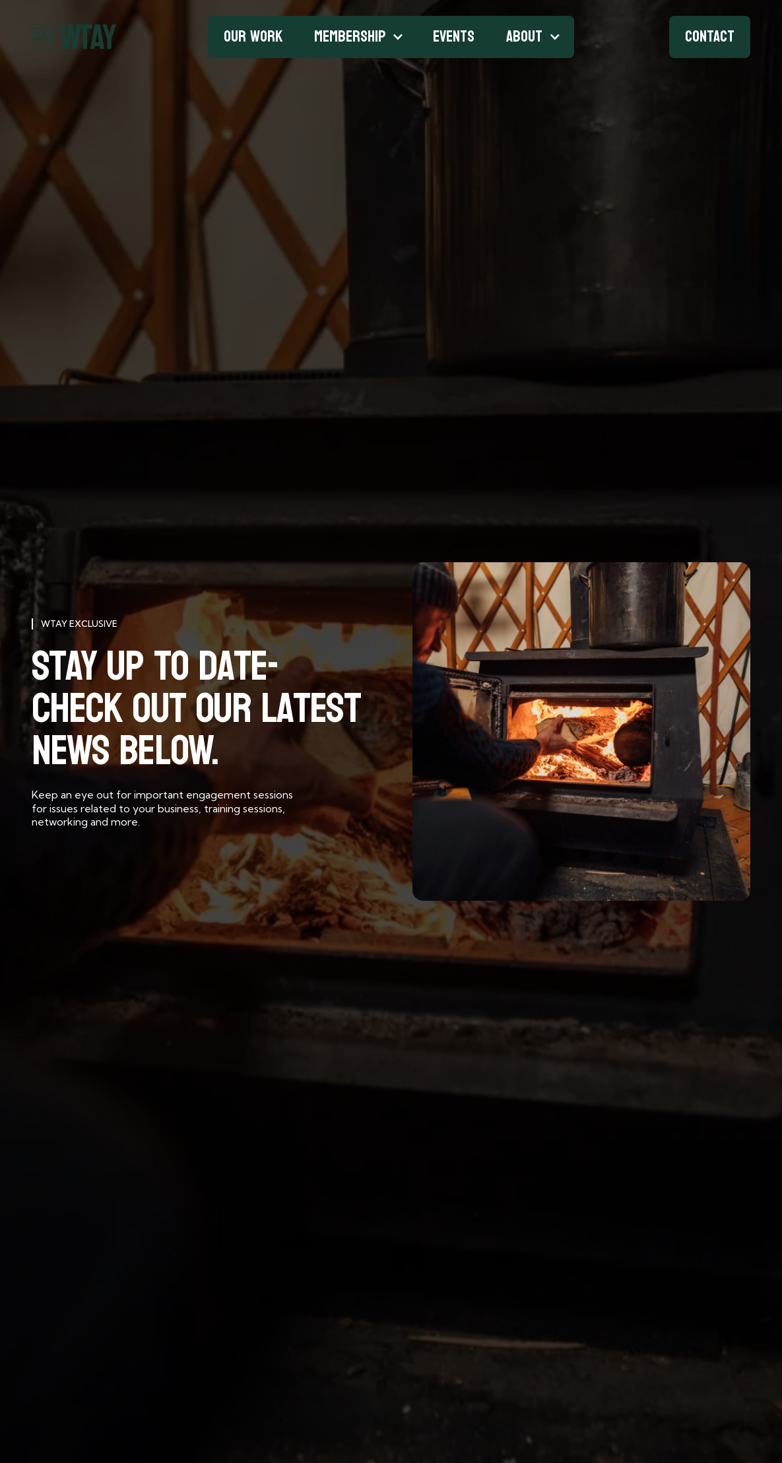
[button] (357, 37)
